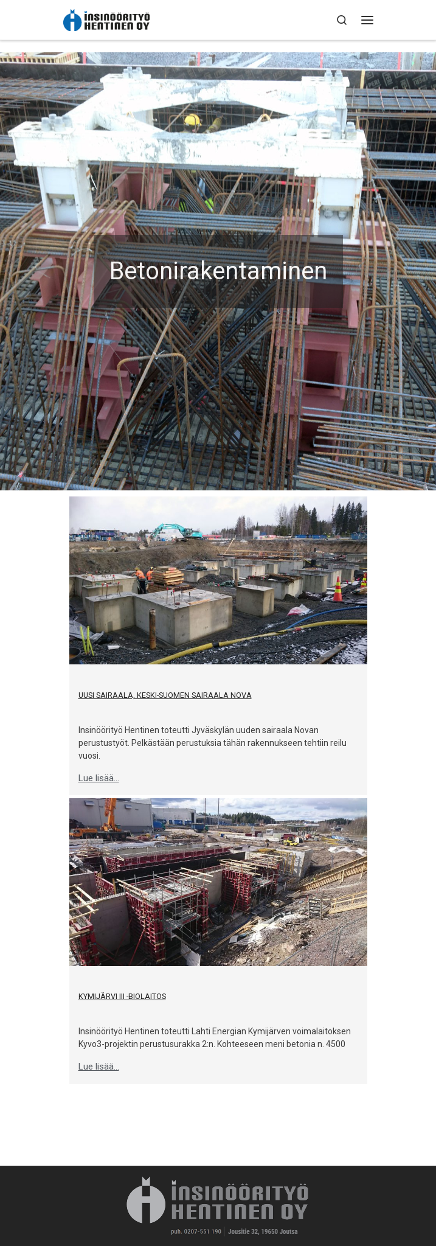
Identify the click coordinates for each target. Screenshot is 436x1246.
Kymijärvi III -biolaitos (122, 996)
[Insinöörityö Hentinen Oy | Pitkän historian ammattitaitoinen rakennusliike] (106, 19)
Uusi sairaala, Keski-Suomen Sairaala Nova (165, 695)
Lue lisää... (98, 778)
